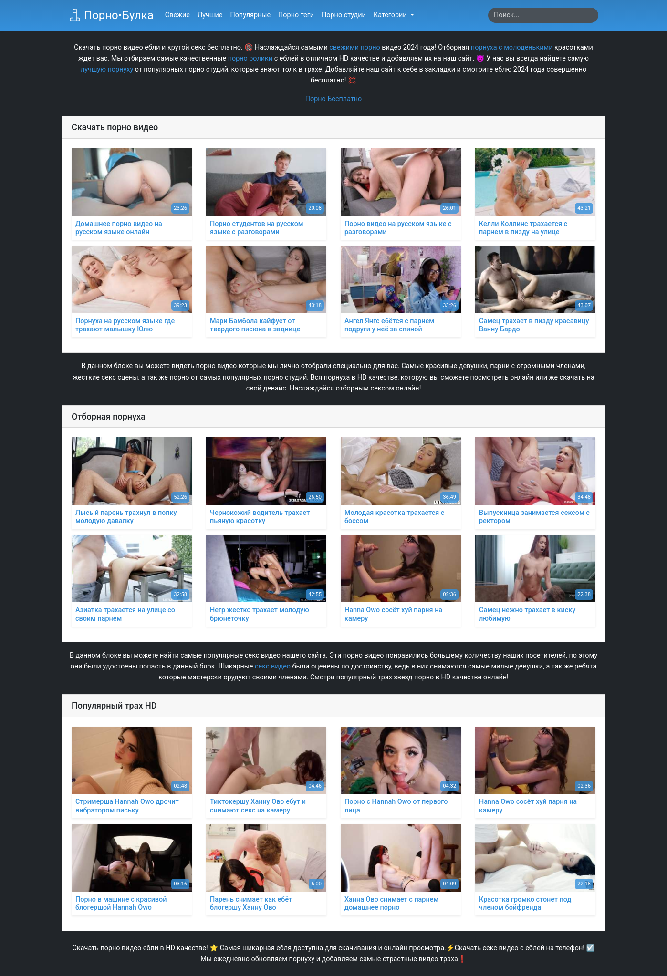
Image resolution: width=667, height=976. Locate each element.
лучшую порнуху (107, 69)
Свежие (177, 15)
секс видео (273, 666)
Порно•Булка (111, 15)
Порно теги (296, 15)
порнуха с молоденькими (512, 47)
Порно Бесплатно (333, 99)
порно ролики (250, 58)
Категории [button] (391, 15)
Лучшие (210, 15)
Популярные (250, 15)
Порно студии (344, 15)
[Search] (543, 15)
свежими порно (354, 47)
